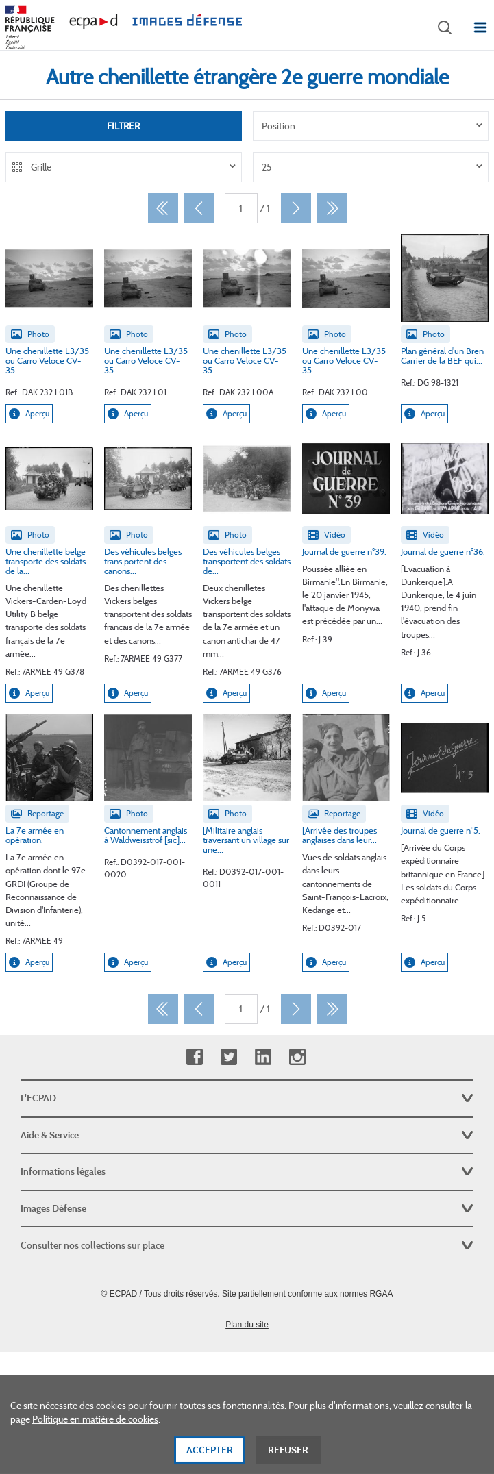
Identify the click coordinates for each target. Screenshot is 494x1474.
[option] (371, 126)
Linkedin (262, 1057)
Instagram (297, 1057)
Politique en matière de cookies (95, 1429)
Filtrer (123, 126)
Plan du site (247, 1324)
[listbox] (371, 126)
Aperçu (29, 413)
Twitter (228, 1057)
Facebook (194, 1057)
